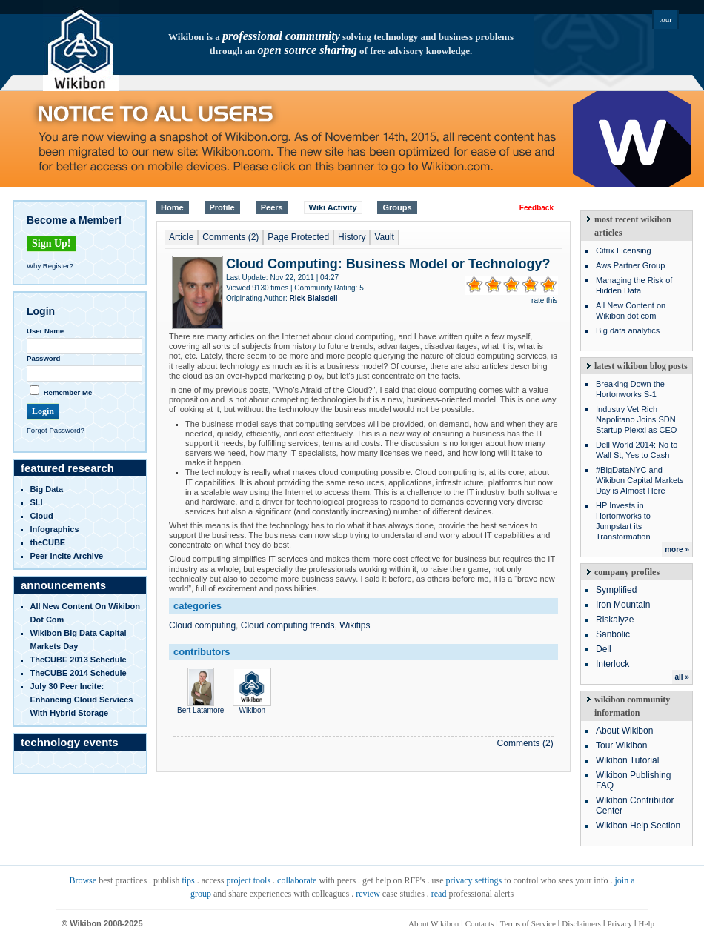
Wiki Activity (333, 207)
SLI (36, 502)
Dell (603, 649)
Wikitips (354, 625)
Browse (82, 880)
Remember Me (68, 392)
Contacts (479, 923)
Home (172, 207)
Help (646, 923)
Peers (272, 207)
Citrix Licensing (623, 250)
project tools (248, 880)
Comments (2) (230, 237)
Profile (222, 207)
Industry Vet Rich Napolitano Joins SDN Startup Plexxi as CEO (636, 419)
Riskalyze (615, 619)
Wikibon (252, 706)
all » (682, 677)
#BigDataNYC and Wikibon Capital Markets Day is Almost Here (640, 480)
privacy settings (474, 880)
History (351, 237)
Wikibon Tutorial (627, 760)
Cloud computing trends (288, 625)
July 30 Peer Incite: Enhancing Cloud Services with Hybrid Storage (81, 699)
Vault (383, 237)
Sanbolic (613, 634)
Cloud (41, 515)
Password (43, 358)
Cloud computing (202, 625)
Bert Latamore (200, 706)
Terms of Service (528, 923)
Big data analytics (628, 330)
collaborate (296, 880)
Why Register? (50, 266)
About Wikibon (624, 730)
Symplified (616, 590)
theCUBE (48, 542)
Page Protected (298, 237)
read (439, 893)
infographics (54, 529)
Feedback (536, 208)
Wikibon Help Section (638, 825)
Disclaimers (581, 923)
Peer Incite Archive (67, 555)
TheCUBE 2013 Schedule (78, 659)
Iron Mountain (623, 604)
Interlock (612, 664)
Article (181, 237)
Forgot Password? (55, 430)
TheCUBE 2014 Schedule (78, 672)
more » (677, 549)
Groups (396, 207)
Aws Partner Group (630, 265)
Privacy (619, 923)
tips (188, 880)
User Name (45, 331)
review (368, 893)
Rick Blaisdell (314, 298)
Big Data (47, 489)
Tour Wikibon (621, 745)
